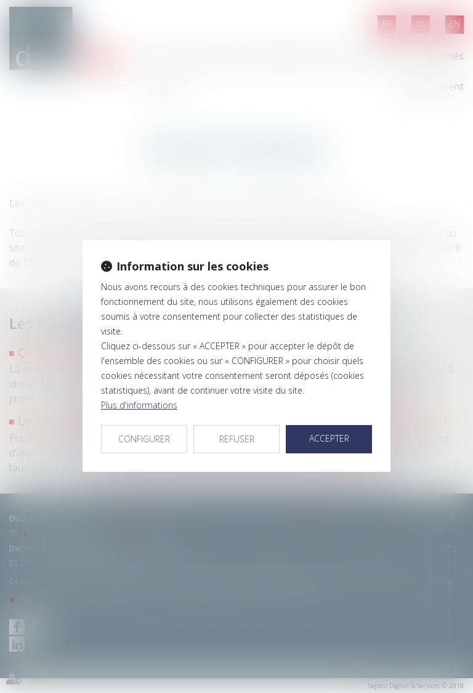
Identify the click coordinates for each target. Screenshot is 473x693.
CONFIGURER (144, 439)
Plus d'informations (139, 405)
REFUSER (236, 439)
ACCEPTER (329, 438)
